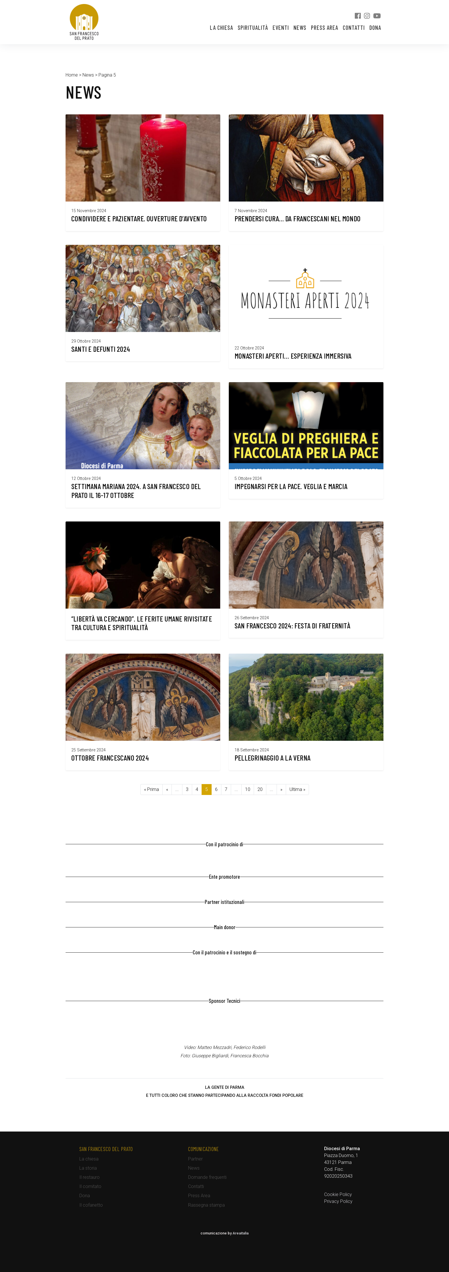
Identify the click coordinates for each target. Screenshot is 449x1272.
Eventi (281, 27)
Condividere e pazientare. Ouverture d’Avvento (139, 218)
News (300, 27)
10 (247, 789)
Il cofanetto (91, 1205)
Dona (375, 27)
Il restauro (89, 1177)
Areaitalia (241, 1233)
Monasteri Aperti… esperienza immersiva (293, 355)
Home (72, 75)
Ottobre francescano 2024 (110, 757)
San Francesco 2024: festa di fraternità (292, 625)
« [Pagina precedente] (167, 789)
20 (260, 789)
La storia (88, 1168)
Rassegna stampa (206, 1205)
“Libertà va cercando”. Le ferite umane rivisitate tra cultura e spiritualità (141, 623)
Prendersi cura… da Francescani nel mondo (298, 218)
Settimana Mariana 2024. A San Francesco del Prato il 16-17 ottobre (136, 490)
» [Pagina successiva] (281, 789)
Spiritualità (253, 27)
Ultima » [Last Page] (297, 789)
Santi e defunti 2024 (100, 348)
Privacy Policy (338, 1201)
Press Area (324, 27)
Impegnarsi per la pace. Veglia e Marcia (291, 486)
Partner (195, 1159)
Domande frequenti (207, 1177)
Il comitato (90, 1186)
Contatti (354, 27)
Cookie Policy (338, 1194)
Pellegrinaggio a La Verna (272, 757)
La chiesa (221, 27)
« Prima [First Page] (151, 789)
